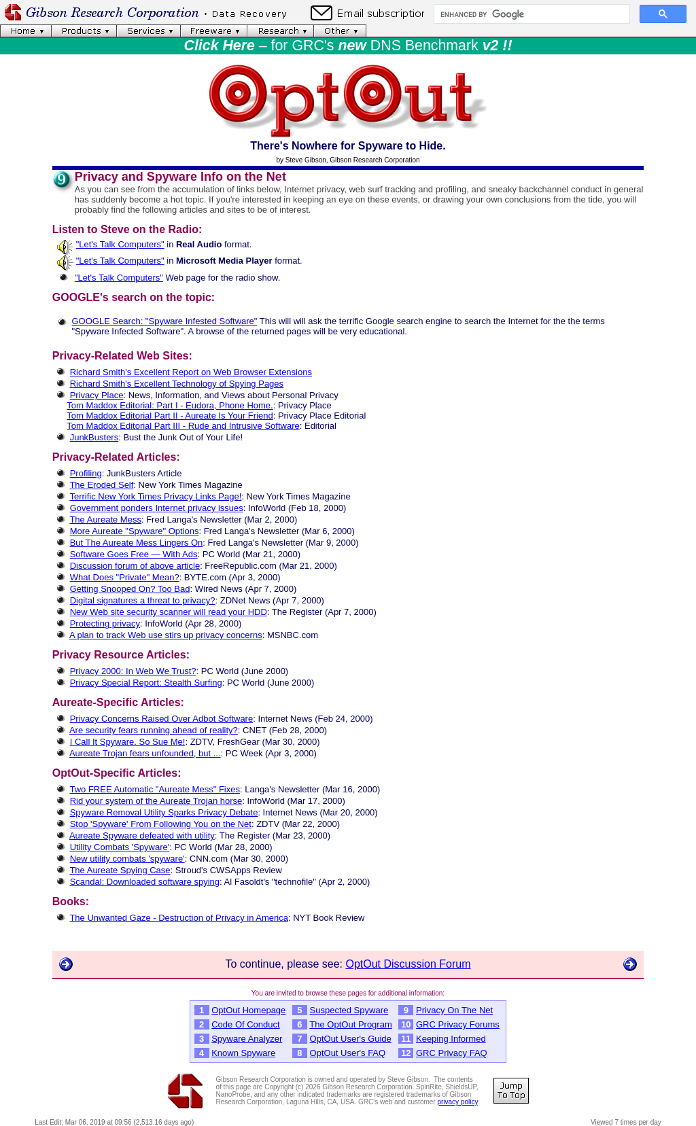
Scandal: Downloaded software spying (145, 882)
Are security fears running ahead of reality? (153, 730)
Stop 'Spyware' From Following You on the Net (160, 824)
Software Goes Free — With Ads (134, 554)
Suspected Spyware (349, 1010)
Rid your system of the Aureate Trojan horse (156, 801)
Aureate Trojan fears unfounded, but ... (145, 753)
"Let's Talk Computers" (120, 244)
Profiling (86, 473)
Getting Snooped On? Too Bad (130, 589)
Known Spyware (243, 1053)
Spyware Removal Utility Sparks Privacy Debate (164, 812)
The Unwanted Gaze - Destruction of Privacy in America (178, 918)
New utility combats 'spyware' (127, 859)
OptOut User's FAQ (348, 1053)
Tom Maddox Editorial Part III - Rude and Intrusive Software (183, 426)
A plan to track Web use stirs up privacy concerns (165, 635)
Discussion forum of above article (135, 566)
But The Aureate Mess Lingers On (136, 543)
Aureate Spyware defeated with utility (142, 835)
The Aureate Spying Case (119, 870)
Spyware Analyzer (246, 1039)
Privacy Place (97, 395)
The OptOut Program (350, 1024)
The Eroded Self (101, 485)
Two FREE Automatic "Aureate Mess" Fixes (154, 789)
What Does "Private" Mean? (124, 577)
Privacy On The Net (454, 1010)
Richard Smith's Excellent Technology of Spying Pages (176, 384)
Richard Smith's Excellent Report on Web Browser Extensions (191, 372)
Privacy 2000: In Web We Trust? (133, 671)
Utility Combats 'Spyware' (120, 847)
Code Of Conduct (245, 1024)
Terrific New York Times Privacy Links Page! (155, 496)
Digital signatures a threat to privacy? (142, 600)
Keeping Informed (451, 1039)
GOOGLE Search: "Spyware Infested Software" (165, 321)
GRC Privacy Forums (458, 1024)
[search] (530, 14)
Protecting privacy (105, 623)
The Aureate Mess (105, 519)
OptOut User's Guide (351, 1039)
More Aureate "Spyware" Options (134, 531)
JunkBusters (94, 437)
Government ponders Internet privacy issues (156, 508)
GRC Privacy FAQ (451, 1053)
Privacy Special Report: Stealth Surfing (146, 683)
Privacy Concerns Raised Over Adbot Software (162, 719)
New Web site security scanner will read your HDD (168, 612)
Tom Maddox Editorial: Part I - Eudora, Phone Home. (170, 405)
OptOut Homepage (248, 1010)
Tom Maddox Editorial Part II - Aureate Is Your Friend (170, 415)
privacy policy (457, 1102)
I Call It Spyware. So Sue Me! (128, 742)
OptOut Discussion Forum (407, 964)
